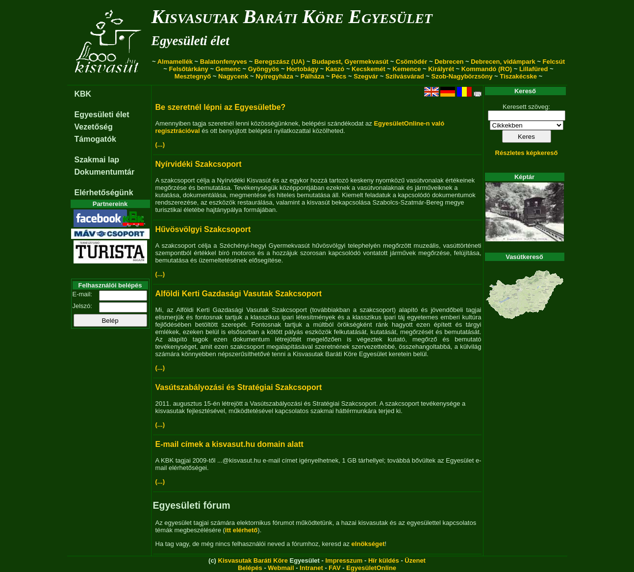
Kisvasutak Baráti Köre (253, 560)
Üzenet (415, 560)
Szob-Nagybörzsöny (461, 76)
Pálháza (312, 76)
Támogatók (95, 139)
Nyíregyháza (274, 76)
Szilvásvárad (404, 76)
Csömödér (411, 61)
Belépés (250, 568)
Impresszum (343, 560)
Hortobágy (302, 69)
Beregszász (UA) (279, 61)
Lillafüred (533, 69)
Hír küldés (383, 560)
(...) (160, 144)
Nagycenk (233, 76)
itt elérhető (241, 530)
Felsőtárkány (188, 69)
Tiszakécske (518, 76)
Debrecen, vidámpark (503, 61)
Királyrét (441, 69)
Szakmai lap (97, 160)
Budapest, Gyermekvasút (350, 61)
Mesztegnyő (193, 76)
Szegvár (366, 76)
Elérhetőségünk (104, 192)
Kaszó (335, 69)
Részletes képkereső (526, 152)
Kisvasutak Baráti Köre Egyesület (292, 16)
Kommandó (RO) (486, 69)
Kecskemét (368, 69)
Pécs (338, 76)
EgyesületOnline (371, 568)
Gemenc (228, 69)
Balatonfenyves (223, 61)
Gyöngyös (263, 69)
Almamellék (175, 61)
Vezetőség (94, 127)
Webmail (281, 568)
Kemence (407, 69)
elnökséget (368, 543)
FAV (334, 568)
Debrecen (448, 61)
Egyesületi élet (190, 40)
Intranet (311, 568)
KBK (83, 94)
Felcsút (554, 61)
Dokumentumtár (105, 172)
